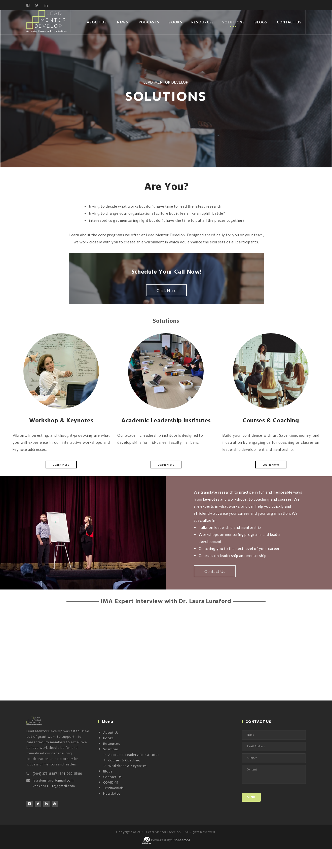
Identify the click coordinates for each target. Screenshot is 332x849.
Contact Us (289, 22)
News (122, 22)
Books (175, 22)
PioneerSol (181, 840)
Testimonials (113, 788)
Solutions (233, 22)
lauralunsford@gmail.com (54, 781)
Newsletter (112, 794)
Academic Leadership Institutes (133, 755)
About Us (97, 22)
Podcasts (149, 22)
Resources (202, 22)
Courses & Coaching (124, 760)
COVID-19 (111, 783)
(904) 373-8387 (45, 774)
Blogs (260, 22)
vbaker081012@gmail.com (54, 786)
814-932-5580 (71, 774)
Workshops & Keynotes (127, 766)
